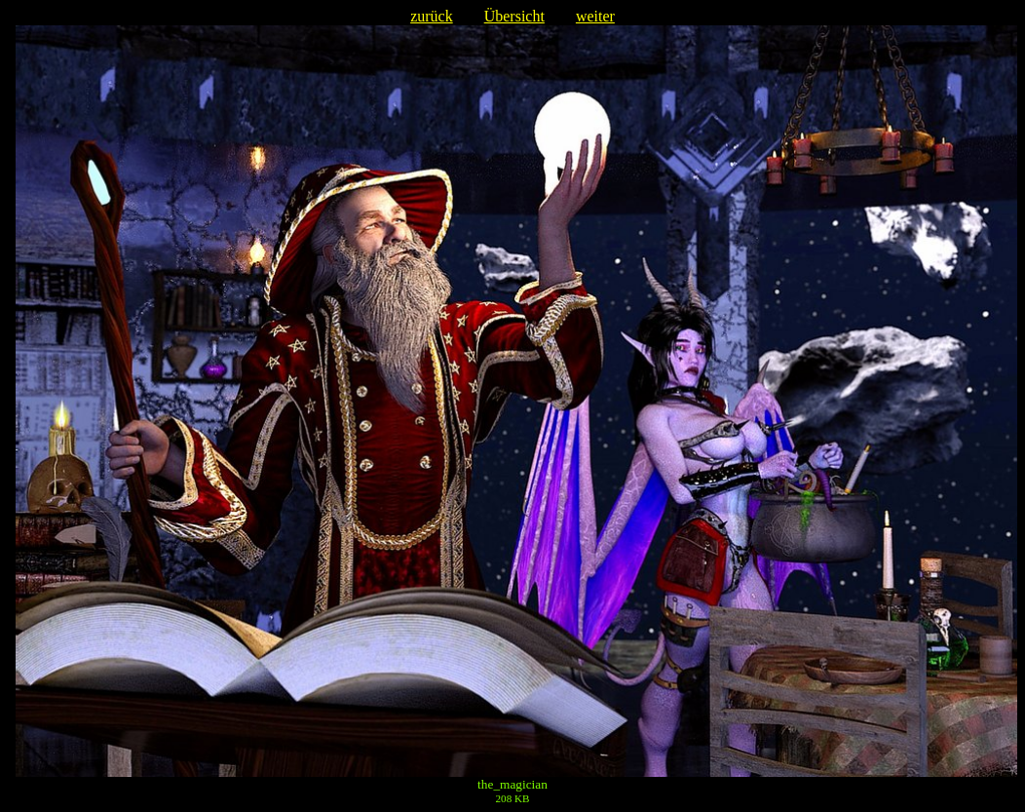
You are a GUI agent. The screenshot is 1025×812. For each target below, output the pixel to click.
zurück (431, 16)
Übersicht (514, 16)
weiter (595, 16)
